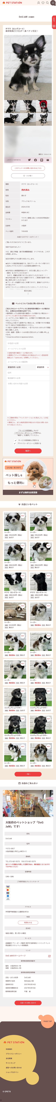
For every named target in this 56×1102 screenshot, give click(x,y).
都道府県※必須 (14, 367)
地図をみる (28, 922)
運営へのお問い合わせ (14, 1068)
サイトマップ (10, 1063)
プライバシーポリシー (14, 1054)
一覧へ (28, 774)
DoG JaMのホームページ (16, 956)
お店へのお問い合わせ (28, 1003)
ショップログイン (12, 1072)
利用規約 (9, 1049)
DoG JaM (27, 17)
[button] (1, 1100)
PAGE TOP (48, 1021)
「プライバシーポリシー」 (23, 433)
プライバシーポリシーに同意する (29, 443)
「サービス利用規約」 (26, 430)
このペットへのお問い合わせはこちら (28, 168)
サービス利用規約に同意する (28, 440)
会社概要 (9, 1058)
